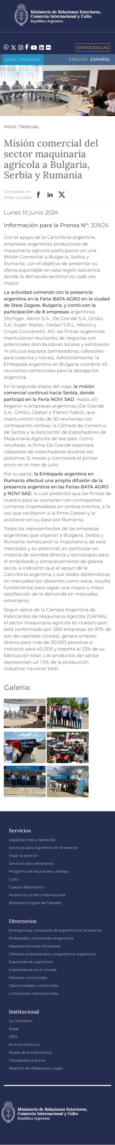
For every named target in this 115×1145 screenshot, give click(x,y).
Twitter (62, 195)
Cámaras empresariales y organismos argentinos (52, 954)
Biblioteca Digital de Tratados (35, 903)
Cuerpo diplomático (26, 887)
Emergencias (92, 47)
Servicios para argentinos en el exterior (43, 847)
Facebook (38, 195)
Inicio (10, 126)
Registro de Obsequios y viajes (36, 1068)
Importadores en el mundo (33, 969)
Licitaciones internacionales (33, 993)
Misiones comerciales (28, 977)
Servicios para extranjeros (31, 863)
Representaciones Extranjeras (35, 946)
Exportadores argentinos (31, 962)
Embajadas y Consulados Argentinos (41, 938)
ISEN (13, 1036)
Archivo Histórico (24, 1044)
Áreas (14, 1028)
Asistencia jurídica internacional (37, 895)
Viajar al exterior (23, 855)
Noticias (29, 126)
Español (100, 59)
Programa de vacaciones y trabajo (39, 871)
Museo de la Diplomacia (30, 1052)
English (78, 59)
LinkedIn (50, 195)
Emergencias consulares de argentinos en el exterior (55, 930)
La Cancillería (20, 1021)
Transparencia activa (27, 1060)
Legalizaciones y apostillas (32, 839)
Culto (14, 879)
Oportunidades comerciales (33, 985)
